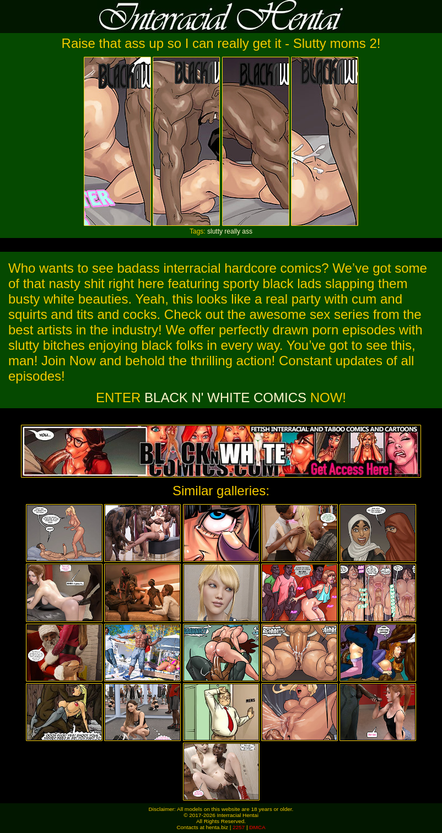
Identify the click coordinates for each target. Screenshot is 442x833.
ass (247, 231)
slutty (215, 231)
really (232, 231)
